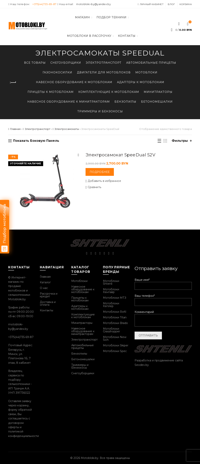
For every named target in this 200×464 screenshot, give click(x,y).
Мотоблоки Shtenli (111, 282)
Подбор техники (111, 17)
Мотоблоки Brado (115, 323)
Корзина (185, 4)
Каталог (45, 282)
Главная (15, 128)
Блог (171, 4)
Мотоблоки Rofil (114, 311)
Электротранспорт (103, 62)
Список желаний (190, 22)
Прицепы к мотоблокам (51, 92)
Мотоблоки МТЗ (114, 297)
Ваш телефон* (163, 299)
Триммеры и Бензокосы (100, 111)
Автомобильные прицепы (151, 62)
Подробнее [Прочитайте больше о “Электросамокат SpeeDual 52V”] (100, 172)
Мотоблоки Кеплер (111, 305)
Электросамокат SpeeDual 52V (120, 155)
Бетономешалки (157, 101)
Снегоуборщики (65, 62)
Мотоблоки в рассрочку (89, 36)
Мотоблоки (146, 72)
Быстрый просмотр (78, 155)
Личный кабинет (150, 4)
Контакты (127, 36)
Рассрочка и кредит (48, 295)
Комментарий (163, 318)
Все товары (35, 62)
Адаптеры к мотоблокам (140, 82)
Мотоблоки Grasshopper (111, 330)
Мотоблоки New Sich (114, 338)
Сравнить (94, 187)
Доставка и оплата (48, 303)
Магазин (82, 17)
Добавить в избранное (104, 181)
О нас (44, 288)
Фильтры (180, 141)
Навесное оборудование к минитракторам (68, 101)
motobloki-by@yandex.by (93, 4)
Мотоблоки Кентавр (111, 291)
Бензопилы (125, 101)
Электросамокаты (66, 128)
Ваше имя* (163, 283)
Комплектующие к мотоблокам (108, 92)
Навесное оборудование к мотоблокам (74, 82)
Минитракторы (158, 92)
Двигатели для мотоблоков (104, 72)
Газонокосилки (57, 72)
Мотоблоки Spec (115, 351)
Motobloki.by (89, 458)
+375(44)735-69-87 (44, 4)
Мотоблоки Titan (115, 317)
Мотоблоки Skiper (115, 345)
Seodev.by (142, 365)
